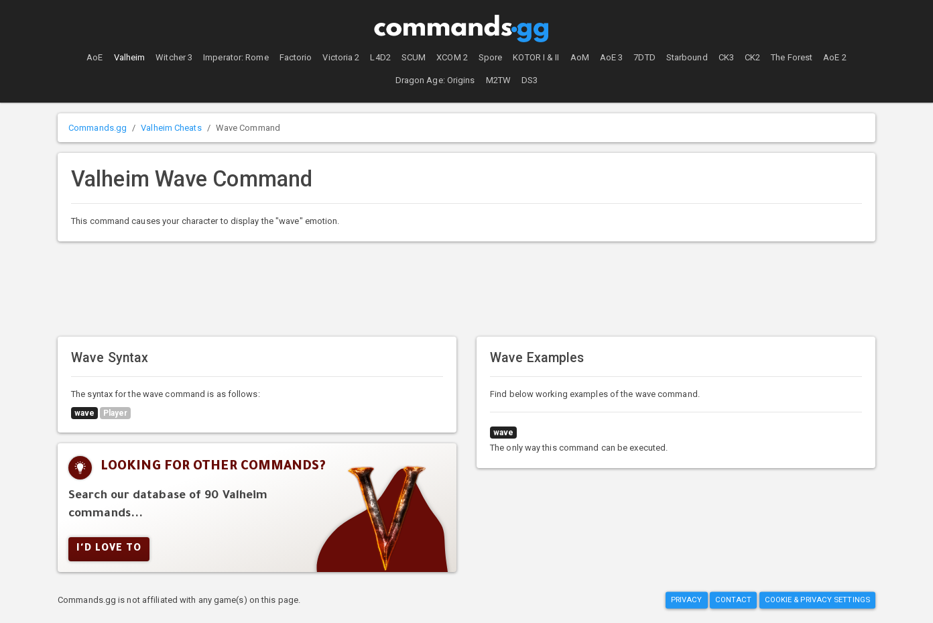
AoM (579, 57)
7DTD (644, 57)
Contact (733, 600)
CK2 (752, 57)
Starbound (687, 57)
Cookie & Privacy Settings (818, 600)
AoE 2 (835, 57)
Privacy (686, 600)
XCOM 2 (452, 57)
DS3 (529, 80)
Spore (491, 57)
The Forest (791, 57)
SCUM (413, 57)
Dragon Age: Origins (435, 80)
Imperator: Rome (236, 57)
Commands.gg (97, 128)
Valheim (129, 57)
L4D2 (380, 57)
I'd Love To (108, 549)
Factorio (295, 57)
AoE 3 (611, 57)
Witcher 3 (174, 57)
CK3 (726, 57)
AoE (94, 57)
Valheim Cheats (171, 128)
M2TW (498, 80)
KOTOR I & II (536, 57)
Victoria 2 (340, 57)
